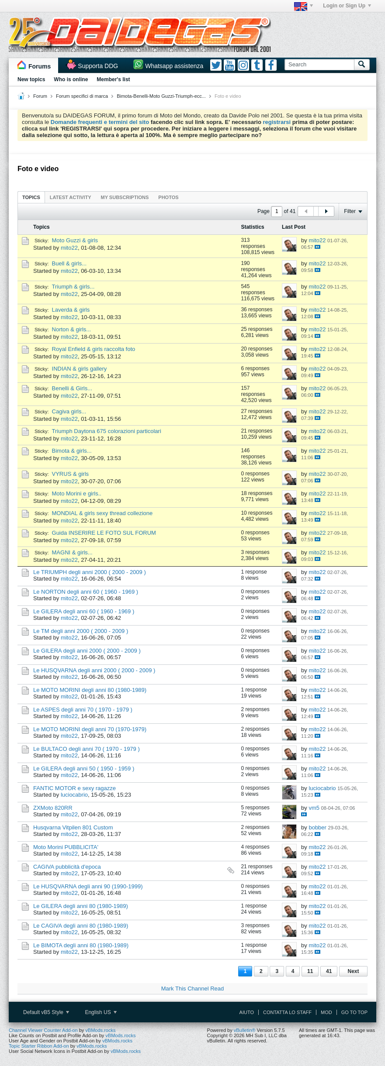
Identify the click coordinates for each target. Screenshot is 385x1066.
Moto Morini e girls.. (76, 493)
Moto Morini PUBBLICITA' (65, 847)
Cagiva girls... (69, 411)
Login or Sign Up (347, 6)
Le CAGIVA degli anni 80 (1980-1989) (80, 925)
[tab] (31, 197)
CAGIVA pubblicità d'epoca (67, 866)
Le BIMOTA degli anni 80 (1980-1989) (80, 945)
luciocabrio (74, 794)
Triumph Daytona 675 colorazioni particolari (106, 431)
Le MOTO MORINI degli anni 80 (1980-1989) (89, 690)
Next (353, 971)
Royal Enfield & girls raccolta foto (93, 349)
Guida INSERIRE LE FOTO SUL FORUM (104, 533)
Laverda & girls (71, 309)
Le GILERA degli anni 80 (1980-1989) (80, 906)
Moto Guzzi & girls (75, 240)
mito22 (69, 247)
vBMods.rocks (100, 1030)
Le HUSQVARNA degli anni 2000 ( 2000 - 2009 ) (94, 670)
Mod (326, 1012)
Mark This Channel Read (192, 988)
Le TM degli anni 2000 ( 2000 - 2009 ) (80, 631)
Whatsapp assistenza (174, 65)
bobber (317, 827)
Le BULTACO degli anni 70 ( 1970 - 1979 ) (86, 749)
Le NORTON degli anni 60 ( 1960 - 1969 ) (85, 591)
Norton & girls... (71, 329)
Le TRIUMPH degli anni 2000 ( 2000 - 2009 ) (89, 572)
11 (310, 971)
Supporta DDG (98, 65)
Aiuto (246, 1012)
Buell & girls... (69, 263)
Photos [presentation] (168, 197)
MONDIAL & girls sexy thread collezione (102, 513)
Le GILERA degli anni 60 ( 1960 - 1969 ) (83, 611)
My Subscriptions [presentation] (125, 197)
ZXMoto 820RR (53, 808)
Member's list (113, 79)
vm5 (314, 808)
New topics (31, 79)
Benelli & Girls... (72, 388)
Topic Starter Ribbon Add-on (39, 1046)
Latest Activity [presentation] (70, 197)
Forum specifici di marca (82, 96)
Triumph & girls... (73, 286)
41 (329, 971)
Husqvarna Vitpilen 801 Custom (73, 827)
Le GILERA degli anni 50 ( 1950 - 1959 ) (83, 768)
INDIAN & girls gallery (79, 368)
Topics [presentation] (31, 197)
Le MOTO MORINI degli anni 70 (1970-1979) (89, 729)
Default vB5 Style (46, 1012)
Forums (39, 66)
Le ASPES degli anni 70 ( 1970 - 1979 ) (82, 709)
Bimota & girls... (72, 450)
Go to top (354, 1012)
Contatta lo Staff (287, 1012)
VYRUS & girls (70, 474)
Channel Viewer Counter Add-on (43, 1030)
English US (101, 1012)
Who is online (71, 79)
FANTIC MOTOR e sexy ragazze (74, 788)
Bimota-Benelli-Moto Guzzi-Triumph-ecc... (161, 96)
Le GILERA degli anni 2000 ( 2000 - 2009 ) (87, 650)
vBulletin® (245, 1030)
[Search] (319, 64)
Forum (40, 96)
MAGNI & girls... (72, 552)
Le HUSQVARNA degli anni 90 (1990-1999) (88, 886)
